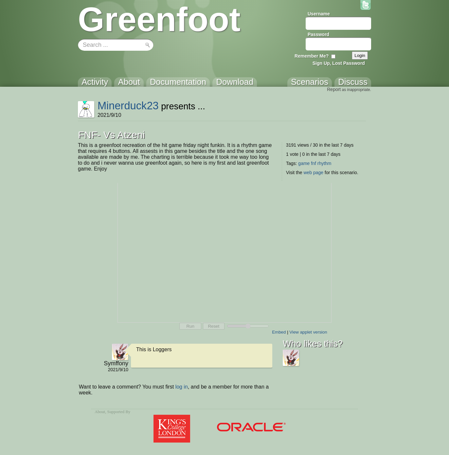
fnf (313, 163)
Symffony (116, 363)
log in (181, 387)
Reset (213, 326)
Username (319, 13)
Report (334, 89)
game (304, 163)
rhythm (324, 163)
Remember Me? (312, 56)
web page (313, 172)
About (100, 412)
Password (318, 34)
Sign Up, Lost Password (339, 63)
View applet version (308, 332)
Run (190, 326)
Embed (279, 332)
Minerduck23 (128, 106)
